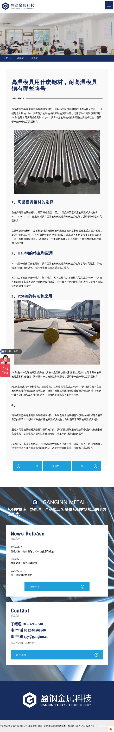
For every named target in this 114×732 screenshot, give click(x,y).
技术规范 (19, 58)
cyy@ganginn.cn (36, 636)
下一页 (79, 466)
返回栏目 (57, 466)
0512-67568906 (35, 630)
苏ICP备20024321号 (104, 726)
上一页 (34, 466)
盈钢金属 (24, 6)
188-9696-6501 (32, 624)
